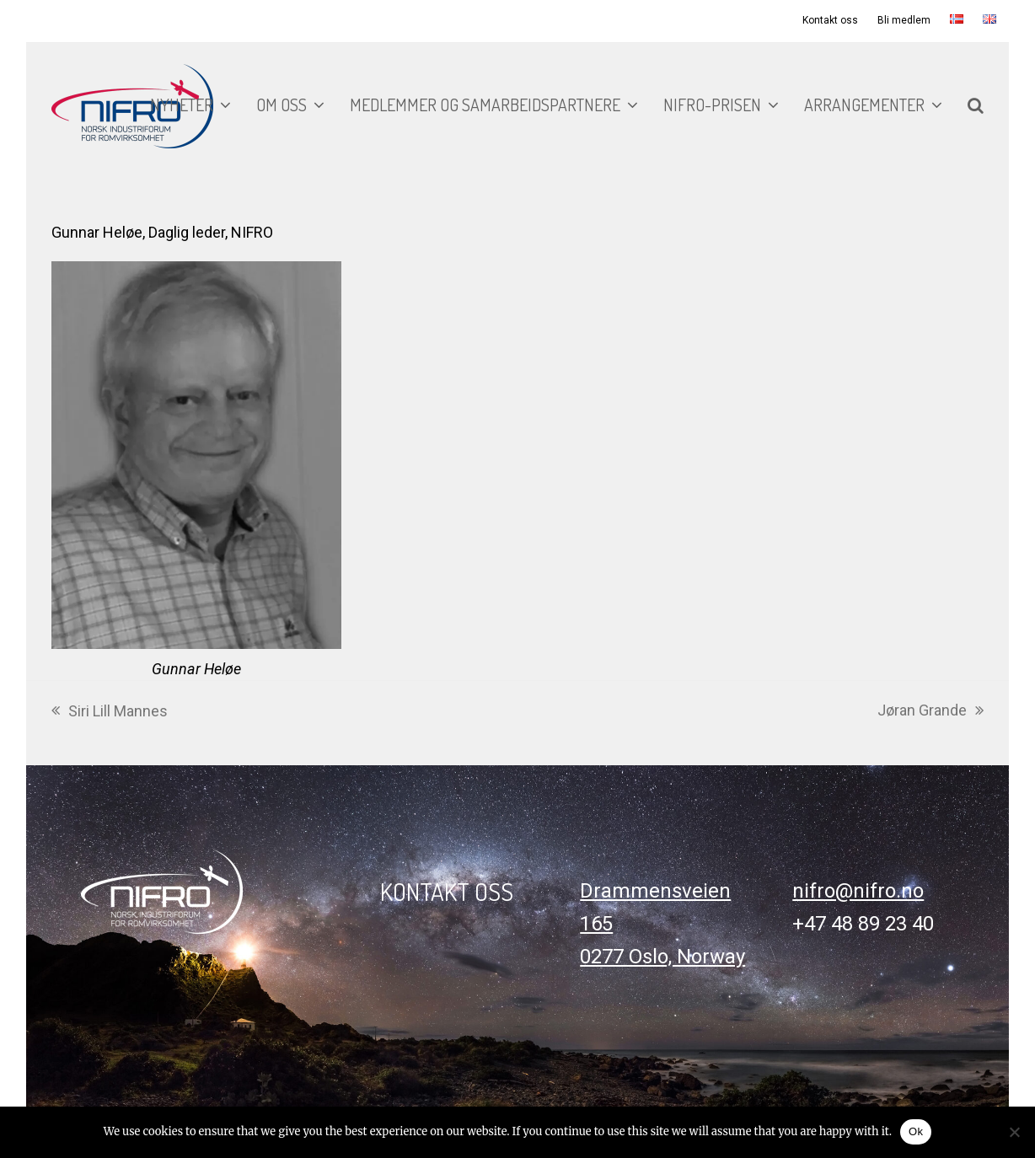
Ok (916, 1131)
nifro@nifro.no (858, 891)
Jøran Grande (930, 711)
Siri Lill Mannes (109, 712)
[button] (975, 106)
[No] (1014, 1131)
